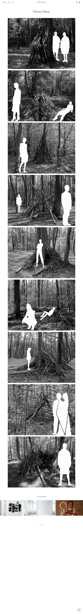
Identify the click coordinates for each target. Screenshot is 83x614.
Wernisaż (4, 2)
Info (12, 2)
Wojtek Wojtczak (41, 2)
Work (9, 2)
